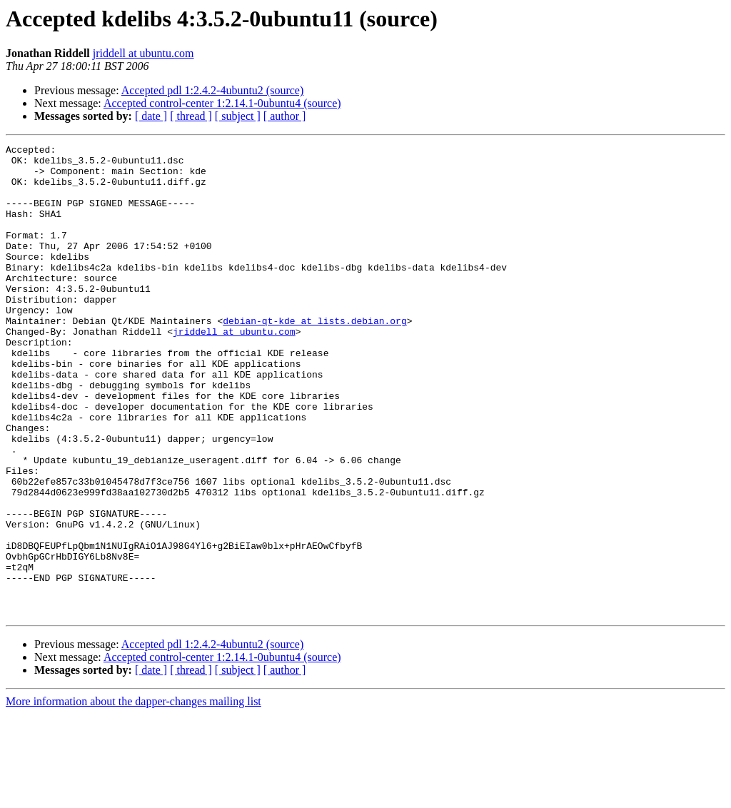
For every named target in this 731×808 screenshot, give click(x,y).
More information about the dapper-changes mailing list (133, 795)
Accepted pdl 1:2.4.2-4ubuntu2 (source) (212, 90)
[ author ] (284, 116)
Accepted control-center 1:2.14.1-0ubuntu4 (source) (222, 103)
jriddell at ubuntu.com (143, 53)
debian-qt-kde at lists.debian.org (314, 356)
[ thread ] (191, 116)
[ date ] (151, 116)
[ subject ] (238, 116)
